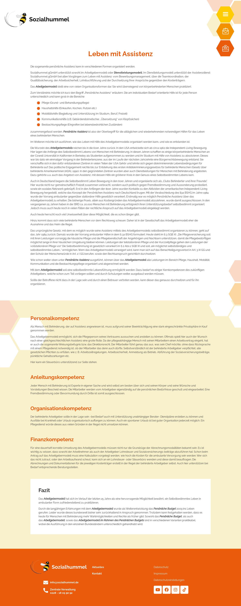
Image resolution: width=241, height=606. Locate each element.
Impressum (160, 573)
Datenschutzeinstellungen (169, 580)
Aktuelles (98, 567)
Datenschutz (161, 567)
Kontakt (97, 573)
